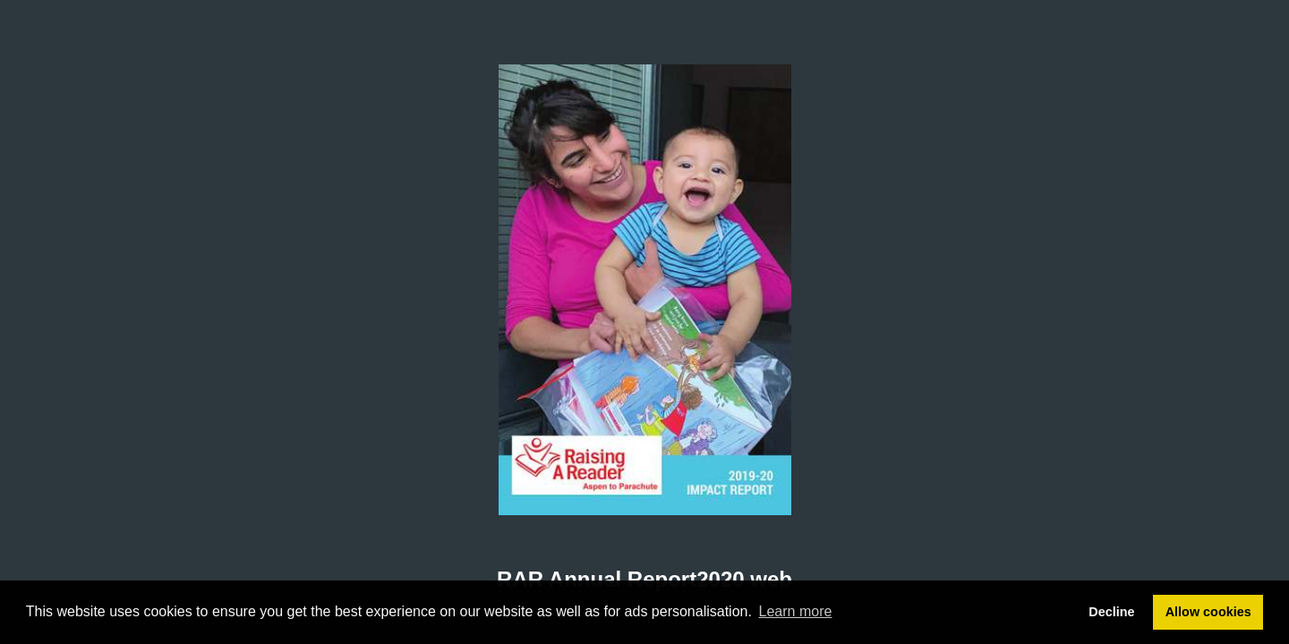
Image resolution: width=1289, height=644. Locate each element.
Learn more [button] (795, 611)
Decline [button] (1111, 612)
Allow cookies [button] (1208, 612)
